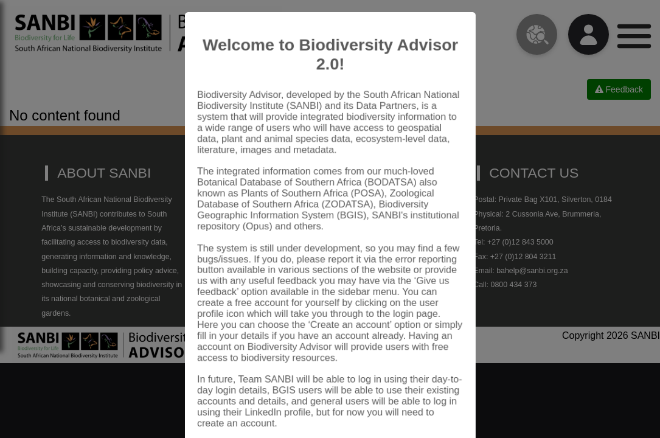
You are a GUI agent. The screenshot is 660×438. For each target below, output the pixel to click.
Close (436, 404)
